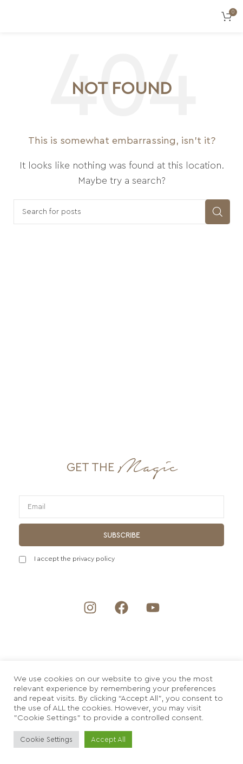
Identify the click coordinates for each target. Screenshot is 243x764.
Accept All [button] (108, 739)
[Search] (122, 211)
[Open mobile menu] (13, 16)
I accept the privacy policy (74, 558)
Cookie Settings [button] (46, 739)
